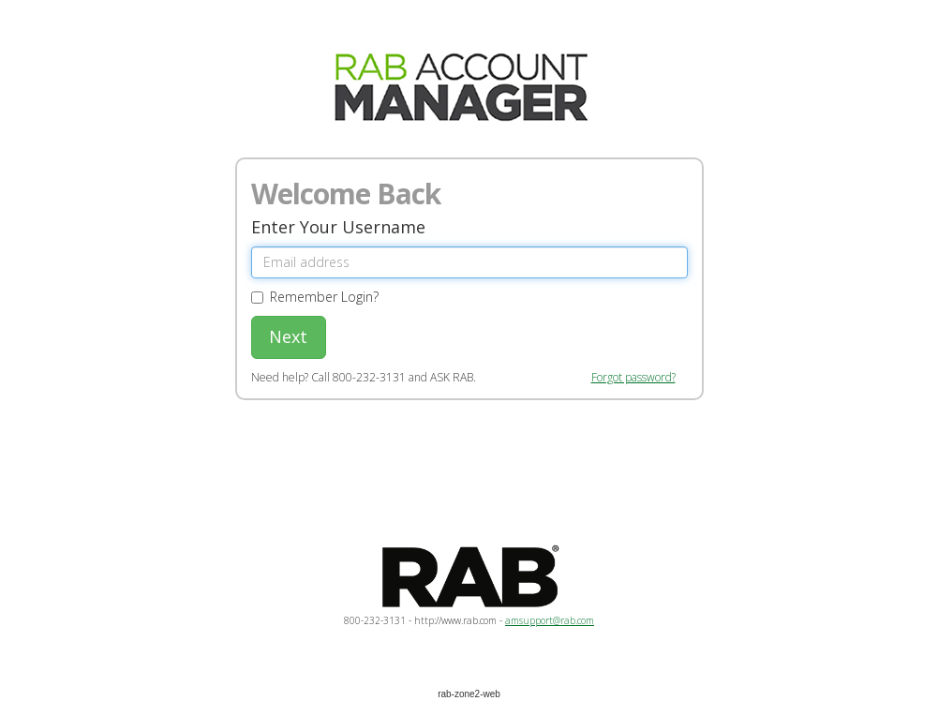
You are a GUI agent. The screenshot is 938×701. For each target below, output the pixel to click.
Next (288, 336)
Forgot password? (633, 377)
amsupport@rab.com (549, 620)
